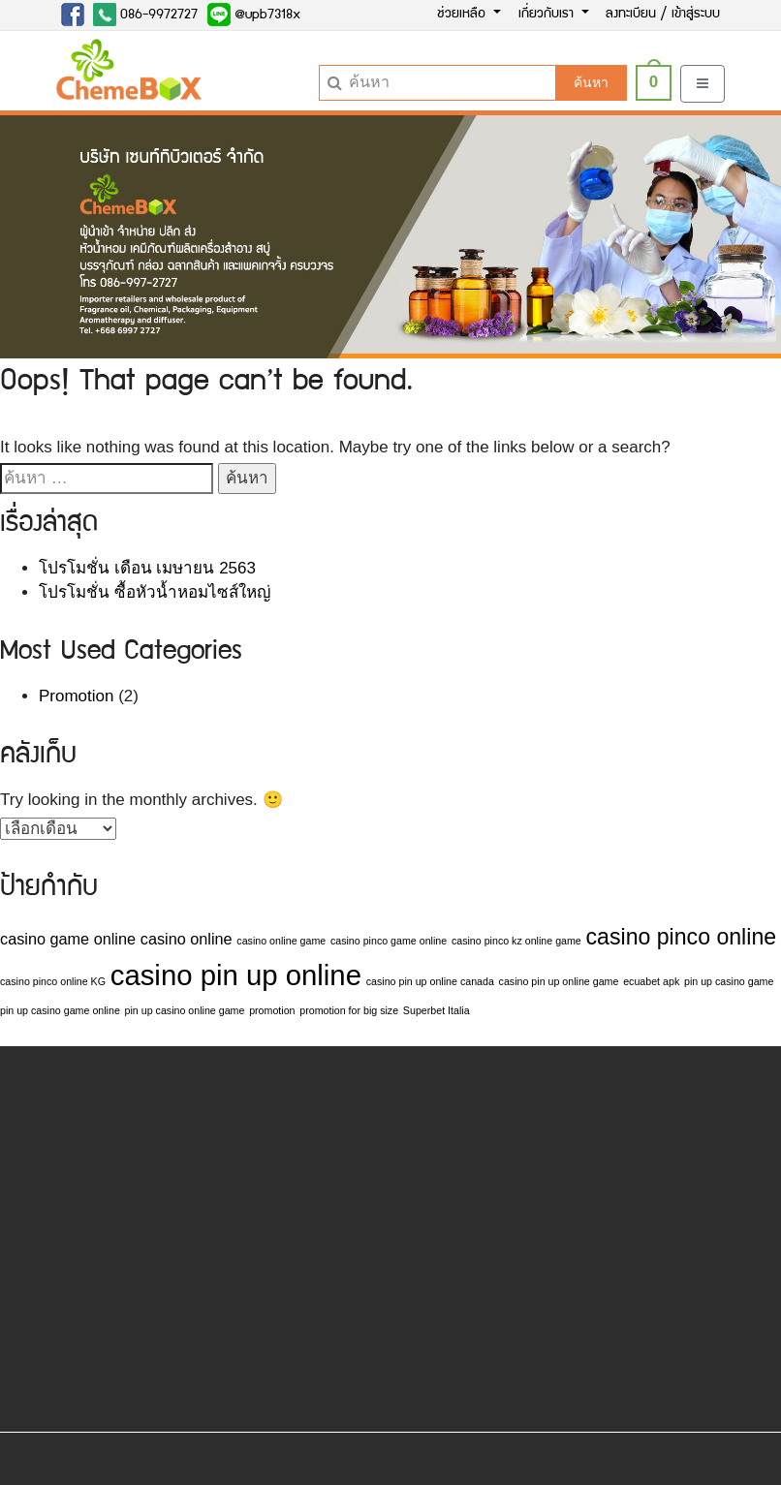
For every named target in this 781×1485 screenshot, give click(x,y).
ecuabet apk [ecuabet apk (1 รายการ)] (651, 981)
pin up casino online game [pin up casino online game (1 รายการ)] (185, 1010)
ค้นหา (591, 82)
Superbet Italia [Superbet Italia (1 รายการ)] (436, 1010)
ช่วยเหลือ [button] (463, 14)
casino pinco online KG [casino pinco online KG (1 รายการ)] (53, 981)
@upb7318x (253, 14)
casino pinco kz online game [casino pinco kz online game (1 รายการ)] (516, 940)
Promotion (76, 696)
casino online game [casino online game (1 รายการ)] (281, 940)
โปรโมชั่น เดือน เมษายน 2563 (147, 568)
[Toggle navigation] (702, 84)
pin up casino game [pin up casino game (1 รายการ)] (728, 981)
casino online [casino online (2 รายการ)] (187, 938)
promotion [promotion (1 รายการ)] (272, 1010)
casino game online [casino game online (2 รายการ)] (68, 938)
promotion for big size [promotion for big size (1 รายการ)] (348, 1010)
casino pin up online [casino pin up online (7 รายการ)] (235, 975)
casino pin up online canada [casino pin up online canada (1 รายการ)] (430, 981)
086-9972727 (145, 14)
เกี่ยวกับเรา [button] (548, 14)
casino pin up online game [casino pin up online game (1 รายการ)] (559, 981)
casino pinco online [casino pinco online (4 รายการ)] (681, 936)
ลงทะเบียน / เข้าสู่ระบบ (663, 14)
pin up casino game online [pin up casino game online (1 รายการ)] (60, 1010)
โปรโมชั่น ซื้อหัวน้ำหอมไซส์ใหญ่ (154, 592)
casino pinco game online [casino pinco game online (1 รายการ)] (388, 940)
